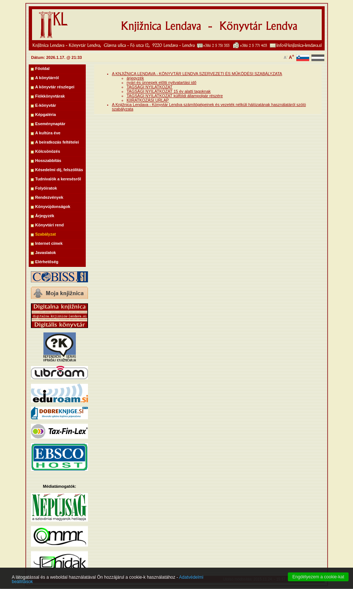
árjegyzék (135, 78)
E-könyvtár (45, 105)
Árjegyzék (44, 216)
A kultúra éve (48, 133)
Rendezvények (49, 197)
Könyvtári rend (49, 225)
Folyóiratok (46, 188)
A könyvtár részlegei (55, 87)
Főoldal (42, 68)
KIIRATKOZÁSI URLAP (148, 100)
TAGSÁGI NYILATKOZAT (150, 87)
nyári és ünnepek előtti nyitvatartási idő (162, 82)
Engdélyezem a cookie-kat (318, 582)
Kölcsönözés (47, 151)
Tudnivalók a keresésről (58, 179)
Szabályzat (45, 234)
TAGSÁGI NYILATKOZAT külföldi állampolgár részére (175, 96)
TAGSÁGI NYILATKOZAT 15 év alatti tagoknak (169, 91)
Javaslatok (45, 252)
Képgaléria (45, 114)
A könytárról (47, 77)
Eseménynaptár (50, 123)
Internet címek (49, 243)
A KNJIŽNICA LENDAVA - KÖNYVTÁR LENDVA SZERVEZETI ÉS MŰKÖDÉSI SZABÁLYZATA (197, 73)
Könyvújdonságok (52, 206)
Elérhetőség (47, 262)
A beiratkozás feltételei (57, 142)
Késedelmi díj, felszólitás (59, 169)
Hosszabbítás (48, 160)
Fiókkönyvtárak (50, 96)
